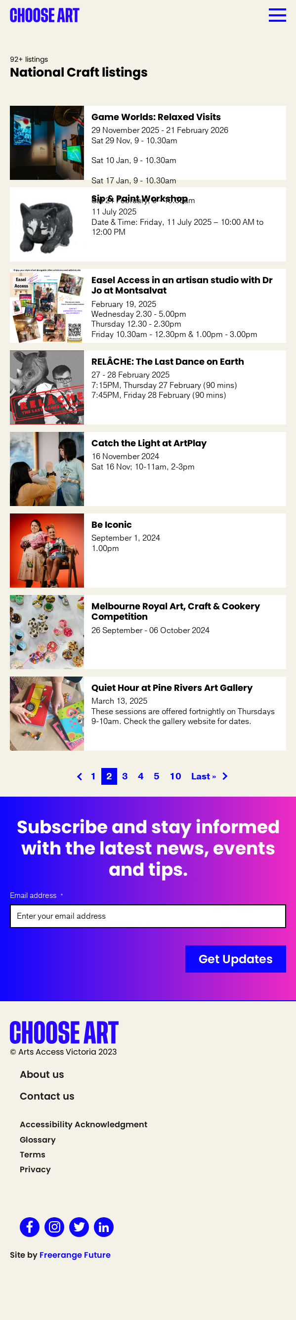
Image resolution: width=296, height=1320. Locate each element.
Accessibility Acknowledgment (83, 1124)
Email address (36, 896)
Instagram (54, 1227)
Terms (32, 1154)
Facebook (30, 1227)
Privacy (35, 1169)
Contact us (47, 1096)
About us (42, 1074)
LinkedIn (104, 1227)
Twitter (79, 1227)
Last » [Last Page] (203, 776)
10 (175, 776)
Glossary (38, 1140)
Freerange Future (75, 1255)
